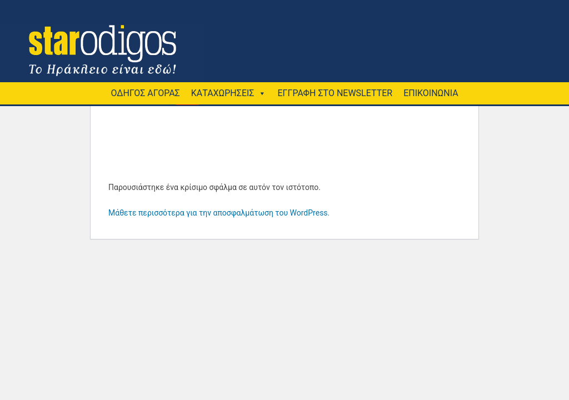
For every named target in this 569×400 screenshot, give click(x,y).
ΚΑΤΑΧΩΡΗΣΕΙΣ (222, 93)
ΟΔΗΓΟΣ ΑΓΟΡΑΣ (145, 93)
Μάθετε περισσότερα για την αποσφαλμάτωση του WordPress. (219, 212)
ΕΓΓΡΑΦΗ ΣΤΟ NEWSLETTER (334, 93)
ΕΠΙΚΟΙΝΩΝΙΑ (430, 93)
